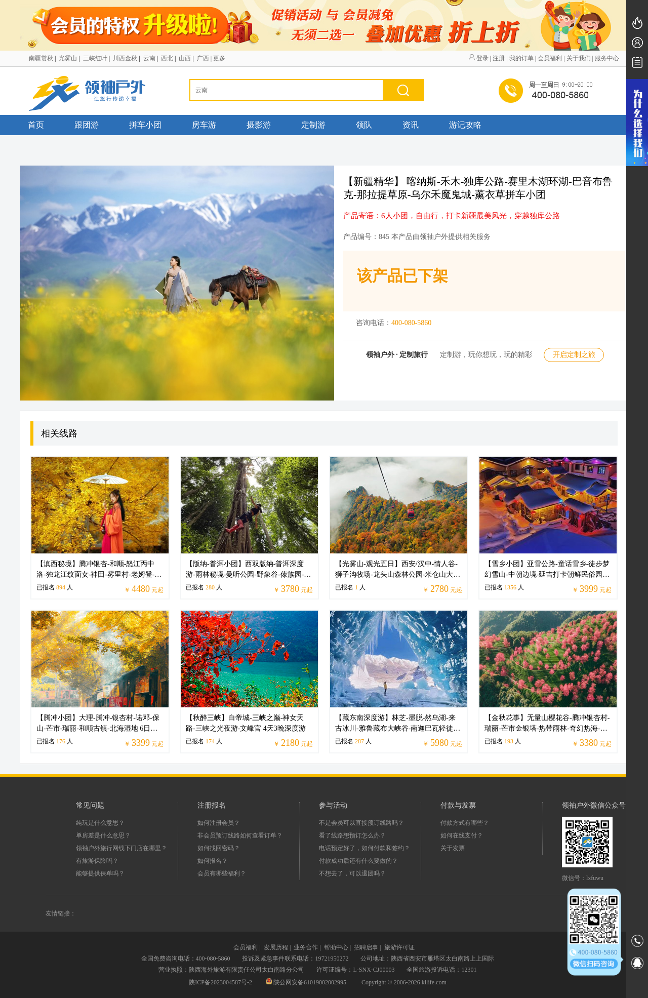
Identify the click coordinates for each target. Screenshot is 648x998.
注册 (499, 58)
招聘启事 (366, 947)
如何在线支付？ (461, 835)
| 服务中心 (605, 58)
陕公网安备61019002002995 (307, 982)
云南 (149, 58)
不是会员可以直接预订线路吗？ (361, 822)
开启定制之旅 (574, 354)
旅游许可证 (399, 947)
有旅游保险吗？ (97, 860)
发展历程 (276, 947)
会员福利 (245, 947)
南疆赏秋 (41, 58)
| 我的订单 (519, 58)
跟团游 (86, 125)
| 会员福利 (548, 58)
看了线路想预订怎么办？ (352, 835)
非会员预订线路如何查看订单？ (239, 835)
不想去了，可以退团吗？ (352, 873)
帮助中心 (336, 947)
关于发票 (452, 848)
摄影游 (259, 125)
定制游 (313, 125)
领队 (364, 125)
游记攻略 (465, 125)
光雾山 (68, 58)
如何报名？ (212, 860)
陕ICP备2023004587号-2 (220, 982)
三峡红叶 (95, 58)
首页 (36, 125)
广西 (203, 58)
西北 (167, 58)
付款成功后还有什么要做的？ (358, 860)
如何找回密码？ (218, 848)
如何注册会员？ (218, 822)
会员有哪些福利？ (221, 873)
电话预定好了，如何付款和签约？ (364, 848)
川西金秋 (125, 58)
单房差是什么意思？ (103, 835)
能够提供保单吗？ (100, 873)
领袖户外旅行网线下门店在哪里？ (121, 848)
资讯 (410, 125)
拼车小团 (145, 125)
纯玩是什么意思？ (100, 822)
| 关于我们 (576, 58)
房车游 (204, 125)
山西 (185, 58)
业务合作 (306, 947)
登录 (482, 58)
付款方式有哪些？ (464, 822)
